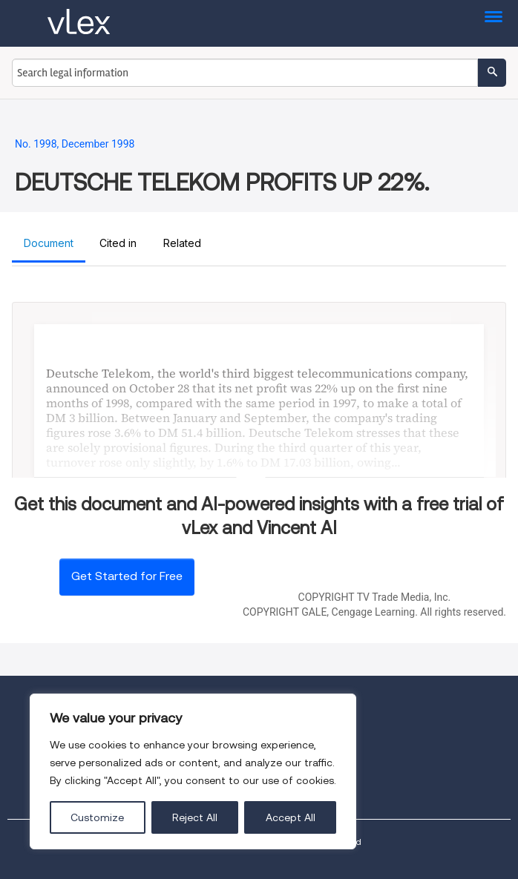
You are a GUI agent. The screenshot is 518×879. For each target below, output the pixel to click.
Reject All (194, 817)
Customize (97, 817)
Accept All (290, 817)
